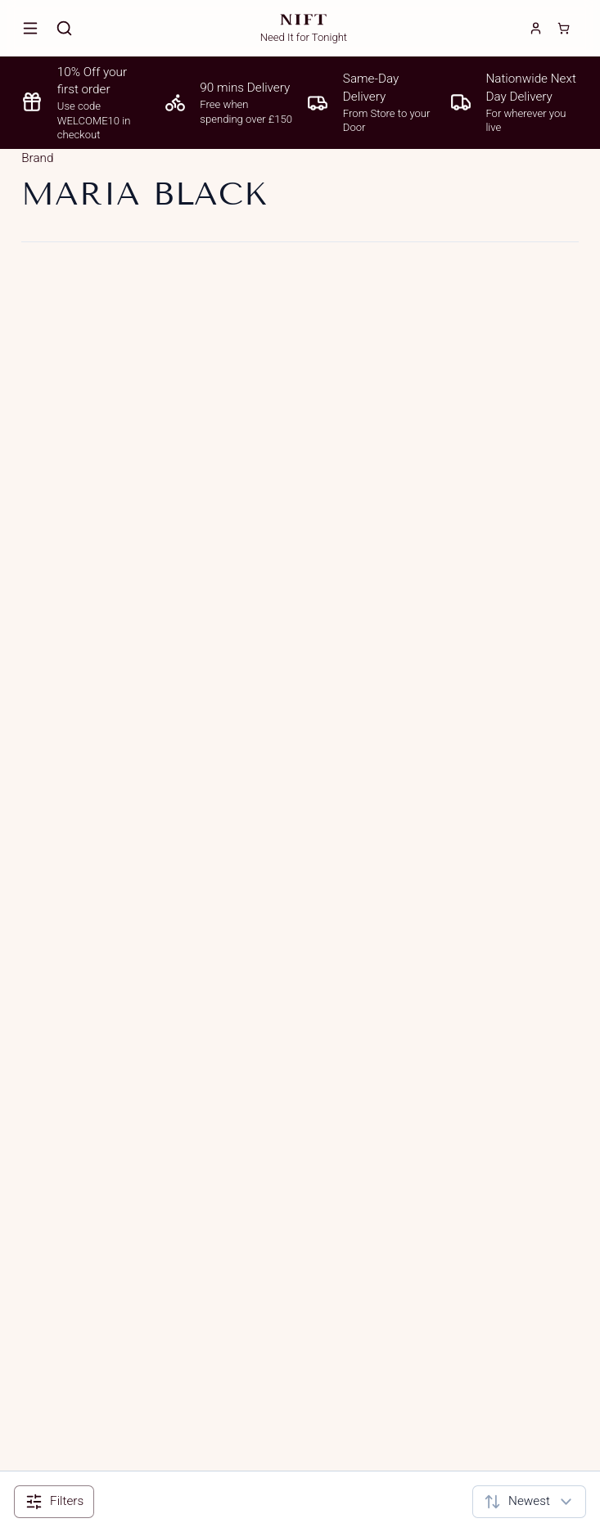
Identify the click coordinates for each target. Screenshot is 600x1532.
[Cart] (563, 27)
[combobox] (528, 1501)
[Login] (536, 28)
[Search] (64, 28)
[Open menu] (30, 28)
